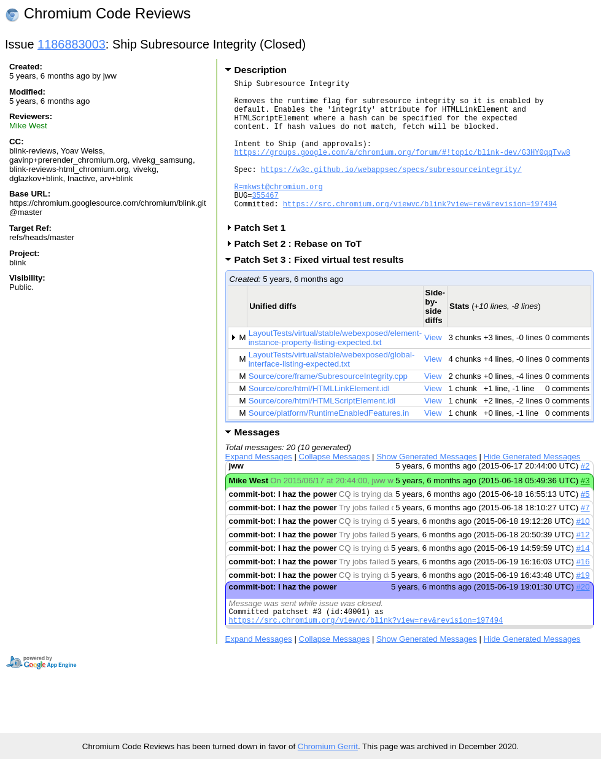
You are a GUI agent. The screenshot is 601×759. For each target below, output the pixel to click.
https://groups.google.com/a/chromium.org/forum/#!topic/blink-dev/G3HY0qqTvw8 (402, 168)
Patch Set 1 (264, 257)
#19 (582, 604)
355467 (265, 221)
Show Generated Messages (426, 486)
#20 (582, 616)
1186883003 (71, 44)
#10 (582, 550)
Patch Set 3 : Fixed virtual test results (323, 289)
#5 (585, 523)
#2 (585, 495)
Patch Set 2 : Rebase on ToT (302, 273)
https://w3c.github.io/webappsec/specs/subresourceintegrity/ (391, 189)
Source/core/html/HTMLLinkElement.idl (319, 417)
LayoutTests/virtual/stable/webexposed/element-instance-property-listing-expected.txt (335, 367)
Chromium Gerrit (328, 746)
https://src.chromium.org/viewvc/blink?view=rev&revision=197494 (420, 231)
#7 (585, 537)
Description (261, 69)
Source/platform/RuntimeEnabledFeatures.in (329, 442)
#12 (582, 564)
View (433, 367)
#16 (582, 591)
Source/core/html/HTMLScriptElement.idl (322, 430)
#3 (585, 510)
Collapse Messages (334, 486)
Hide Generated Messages (532, 486)
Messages (257, 461)
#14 (582, 577)
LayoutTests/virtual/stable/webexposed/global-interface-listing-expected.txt (332, 388)
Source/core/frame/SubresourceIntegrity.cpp (328, 405)
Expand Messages (258, 486)
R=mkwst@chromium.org (279, 210)
